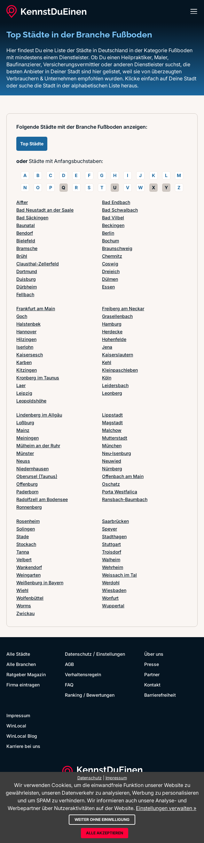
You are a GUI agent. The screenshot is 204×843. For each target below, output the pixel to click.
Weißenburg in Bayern (39, 582)
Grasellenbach (117, 316)
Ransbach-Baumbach (124, 499)
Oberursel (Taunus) (36, 476)
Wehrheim (112, 567)
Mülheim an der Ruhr (38, 445)
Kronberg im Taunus (37, 377)
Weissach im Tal (119, 575)
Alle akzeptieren (104, 833)
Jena (107, 347)
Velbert (24, 559)
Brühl (21, 256)
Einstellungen (110, 654)
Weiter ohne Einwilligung (102, 819)
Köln (106, 377)
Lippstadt (112, 414)
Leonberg (112, 393)
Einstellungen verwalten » (166, 808)
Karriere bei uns (23, 746)
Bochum (110, 240)
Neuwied (111, 461)
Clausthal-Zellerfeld (37, 263)
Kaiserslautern (117, 354)
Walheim (111, 559)
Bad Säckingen (32, 217)
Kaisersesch (29, 354)
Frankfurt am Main (35, 308)
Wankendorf (29, 567)
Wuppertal (113, 605)
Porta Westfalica (119, 491)
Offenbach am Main (123, 476)
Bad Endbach (116, 202)
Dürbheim (26, 286)
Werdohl (111, 582)
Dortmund (26, 271)
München (112, 445)
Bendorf (24, 233)
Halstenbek (28, 324)
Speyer (109, 528)
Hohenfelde (114, 339)
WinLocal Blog (21, 736)
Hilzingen (26, 339)
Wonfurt (110, 598)
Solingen (25, 528)
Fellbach (25, 294)
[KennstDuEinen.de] (46, 11)
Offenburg (27, 484)
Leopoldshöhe (31, 400)
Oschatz (111, 484)
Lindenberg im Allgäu (39, 414)
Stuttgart (111, 544)
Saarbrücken (115, 521)
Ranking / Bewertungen (89, 695)
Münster (25, 453)
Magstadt (112, 422)
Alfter (22, 202)
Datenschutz (78, 654)
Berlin (108, 233)
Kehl (106, 362)
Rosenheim (28, 521)
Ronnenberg (29, 507)
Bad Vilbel (113, 217)
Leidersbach (115, 385)
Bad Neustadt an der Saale (45, 210)
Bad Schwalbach (120, 210)
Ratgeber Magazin (26, 674)
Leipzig (24, 393)
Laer (21, 385)
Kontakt (152, 684)
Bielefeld (25, 240)
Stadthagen (114, 536)
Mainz (22, 430)
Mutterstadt (114, 438)
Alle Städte (18, 654)
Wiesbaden (114, 590)
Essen (108, 286)
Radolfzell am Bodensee (42, 499)
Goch (21, 316)
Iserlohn (24, 347)
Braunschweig (117, 248)
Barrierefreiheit (160, 695)
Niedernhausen (32, 468)
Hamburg (112, 324)
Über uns (153, 654)
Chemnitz (112, 256)
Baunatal (25, 225)
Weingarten (28, 575)
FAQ (69, 684)
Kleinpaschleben (120, 370)
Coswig (110, 263)
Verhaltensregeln (83, 674)
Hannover (26, 331)
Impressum (18, 715)
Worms (23, 605)
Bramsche (26, 248)
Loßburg (25, 422)
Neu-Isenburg (116, 453)
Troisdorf (111, 552)
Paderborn (27, 491)
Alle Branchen (21, 664)
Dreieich (111, 271)
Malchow (112, 430)
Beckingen (113, 225)
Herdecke (112, 331)
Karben (24, 362)
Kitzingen (26, 370)
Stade (22, 536)
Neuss (23, 461)
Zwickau (25, 613)
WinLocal (16, 725)
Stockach (26, 544)
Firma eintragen (23, 684)
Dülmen (110, 279)
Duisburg (26, 279)
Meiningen (27, 438)
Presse (151, 664)
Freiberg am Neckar (123, 308)
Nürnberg (112, 468)
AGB (69, 664)
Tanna (22, 552)
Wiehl (22, 590)
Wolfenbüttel (29, 598)
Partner (152, 674)
